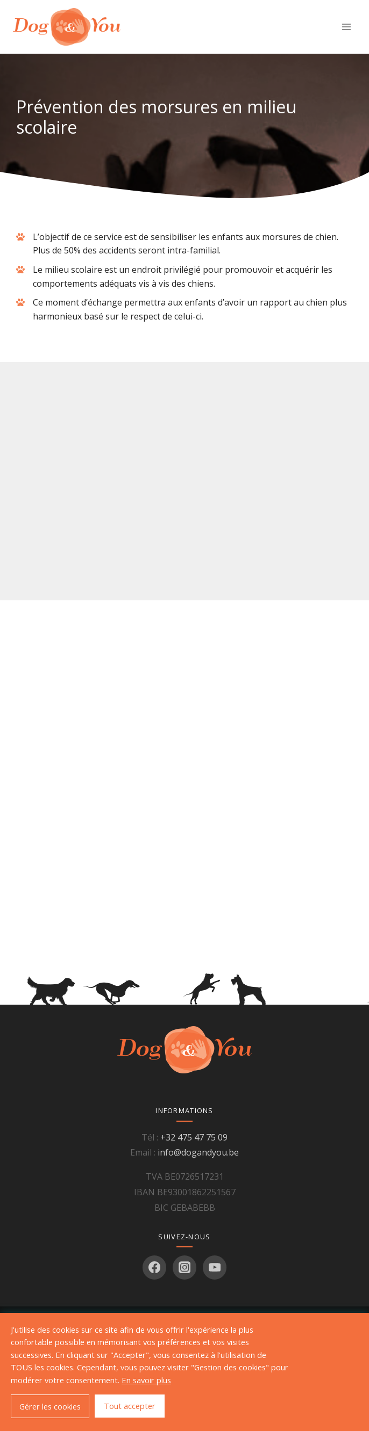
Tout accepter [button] (129, 1405)
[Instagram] (185, 1267)
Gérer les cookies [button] (50, 1406)
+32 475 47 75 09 (194, 1137)
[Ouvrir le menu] (346, 26)
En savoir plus (146, 1380)
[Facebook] (155, 1267)
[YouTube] (215, 1267)
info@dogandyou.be (198, 1152)
